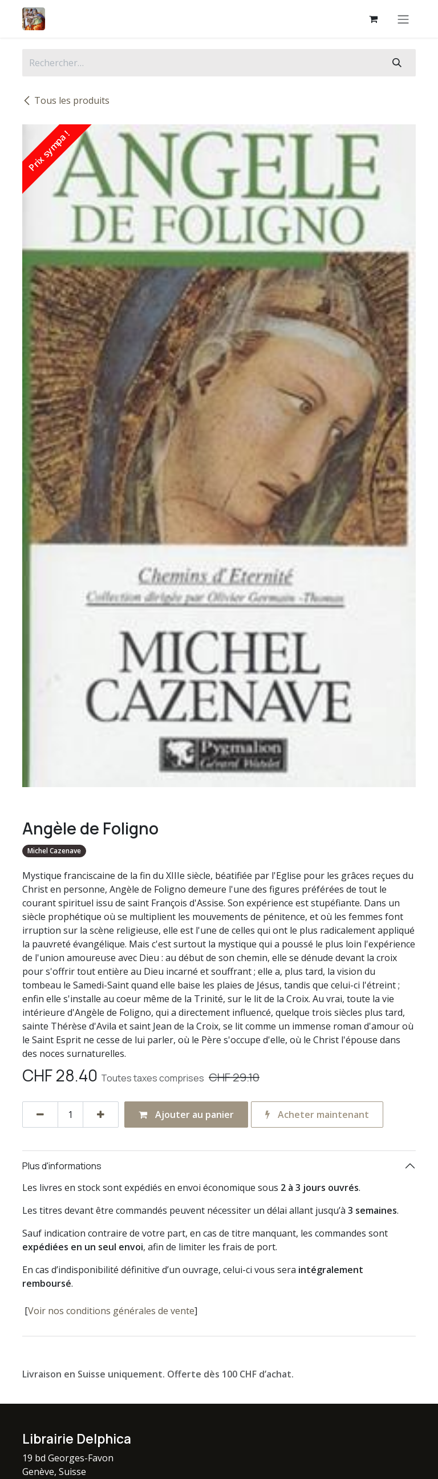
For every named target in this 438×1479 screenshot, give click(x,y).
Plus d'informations (62, 1166)
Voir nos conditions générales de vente (111, 1310)
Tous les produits (66, 100)
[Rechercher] (397, 62)
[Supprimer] (40, 1114)
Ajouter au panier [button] (186, 1114)
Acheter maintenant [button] (317, 1114)
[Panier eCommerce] (373, 19)
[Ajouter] (101, 1114)
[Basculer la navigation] (403, 19)
